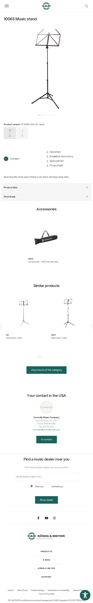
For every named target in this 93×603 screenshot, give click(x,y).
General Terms (79, 590)
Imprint (11, 590)
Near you (37, 486)
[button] (40, 357)
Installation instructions (60, 156)
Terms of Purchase (46, 593)
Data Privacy (22, 590)
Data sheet (54, 152)
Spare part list (55, 161)
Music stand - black (14, 337)
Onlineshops (54, 486)
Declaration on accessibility (59, 590)
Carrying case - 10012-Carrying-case (43, 261)
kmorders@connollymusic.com (46, 429)
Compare (15, 158)
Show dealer (46, 500)
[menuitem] (46, 551)
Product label (55, 165)
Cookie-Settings (37, 590)
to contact (46, 439)
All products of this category (46, 370)
